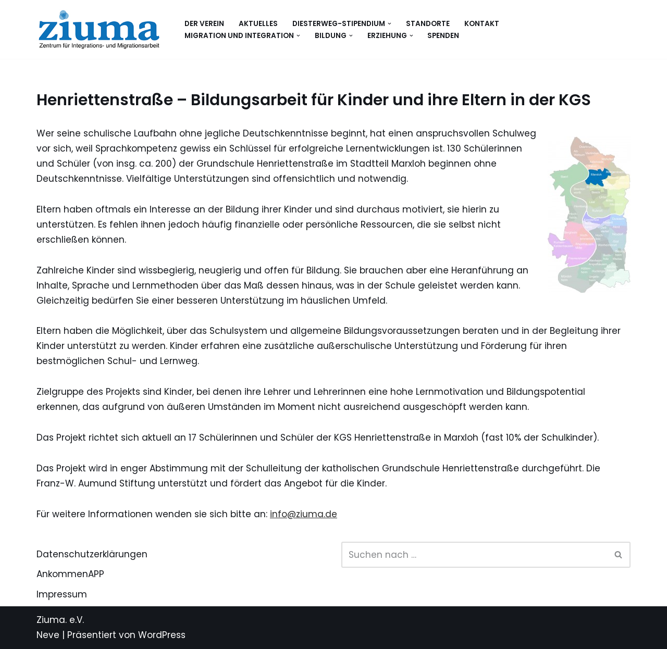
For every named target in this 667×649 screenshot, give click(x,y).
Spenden (443, 36)
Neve (47, 635)
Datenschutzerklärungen (91, 554)
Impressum (61, 594)
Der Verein (204, 24)
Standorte (428, 24)
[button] (389, 24)
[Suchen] (474, 555)
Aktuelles (258, 24)
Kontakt (481, 24)
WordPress (162, 635)
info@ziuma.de (303, 514)
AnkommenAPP (70, 574)
